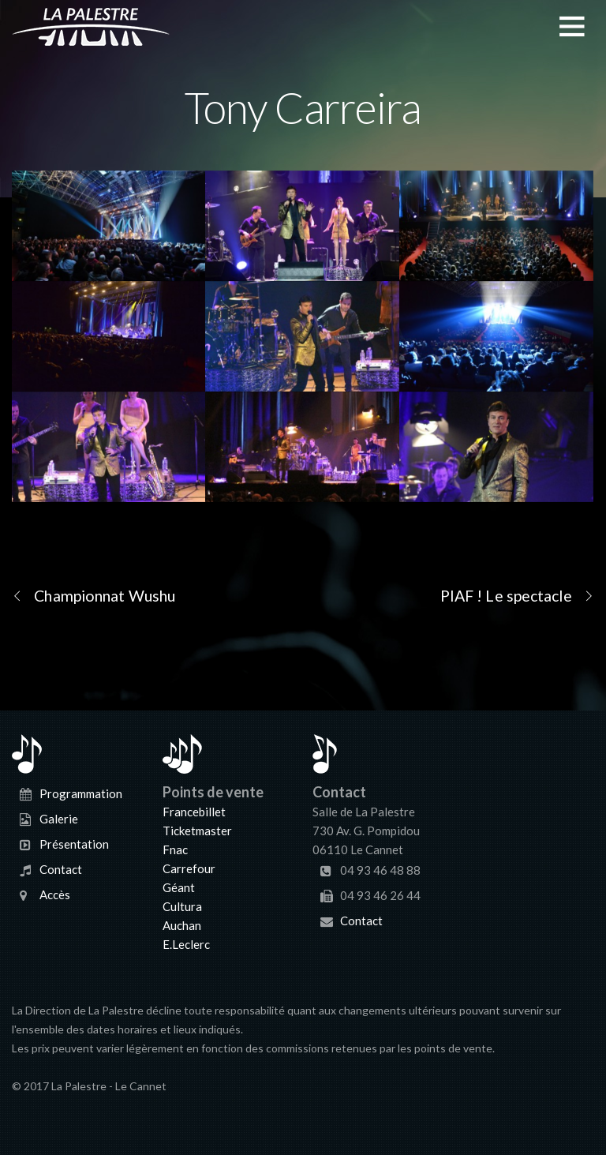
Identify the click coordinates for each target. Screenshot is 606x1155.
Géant (179, 887)
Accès (54, 894)
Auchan (182, 925)
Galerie (58, 819)
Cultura (182, 906)
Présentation (74, 844)
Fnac (175, 849)
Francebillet (194, 811)
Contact (60, 869)
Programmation (80, 793)
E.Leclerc (186, 944)
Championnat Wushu (93, 595)
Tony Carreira (303, 107)
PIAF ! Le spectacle (517, 595)
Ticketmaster (197, 830)
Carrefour (189, 868)
